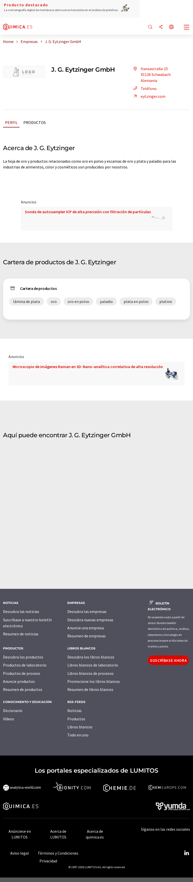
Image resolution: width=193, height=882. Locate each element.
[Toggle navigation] (186, 27)
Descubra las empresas (87, 611)
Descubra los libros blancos (90, 656)
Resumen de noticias (20, 633)
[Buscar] (150, 27)
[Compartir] (160, 27)
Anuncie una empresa (85, 627)
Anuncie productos (19, 681)
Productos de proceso (21, 673)
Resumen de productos (22, 689)
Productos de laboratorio (24, 665)
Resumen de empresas (86, 635)
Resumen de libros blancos (90, 689)
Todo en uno (77, 734)
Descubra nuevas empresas (90, 619)
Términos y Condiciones (58, 853)
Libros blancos (79, 726)
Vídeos (8, 718)
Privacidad (48, 860)
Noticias (74, 710)
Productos (34, 122)
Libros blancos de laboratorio (92, 665)
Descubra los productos (23, 656)
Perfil (11, 122)
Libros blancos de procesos (90, 673)
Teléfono (144, 88)
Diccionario (12, 710)
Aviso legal (19, 853)
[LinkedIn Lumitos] (186, 853)
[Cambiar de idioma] (171, 27)
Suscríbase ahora (168, 660)
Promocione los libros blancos (93, 681)
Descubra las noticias (21, 611)
